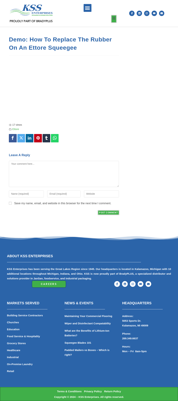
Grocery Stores (16, 343)
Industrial (13, 357)
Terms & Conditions (69, 391)
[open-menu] (113, 18)
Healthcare (13, 350)
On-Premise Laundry (20, 364)
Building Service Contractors (25, 315)
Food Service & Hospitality (23, 336)
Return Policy (112, 391)
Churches (13, 322)
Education (13, 329)
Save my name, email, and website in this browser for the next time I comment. (62, 203)
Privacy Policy (93, 391)
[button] (87, 8)
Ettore (15, 129)
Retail (10, 371)
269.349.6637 (130, 338)
